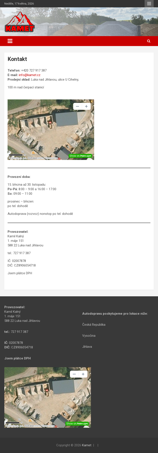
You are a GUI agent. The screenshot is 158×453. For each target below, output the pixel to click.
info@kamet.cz (29, 75)
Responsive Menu (149, 3)
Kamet (86, 445)
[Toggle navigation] (10, 41)
